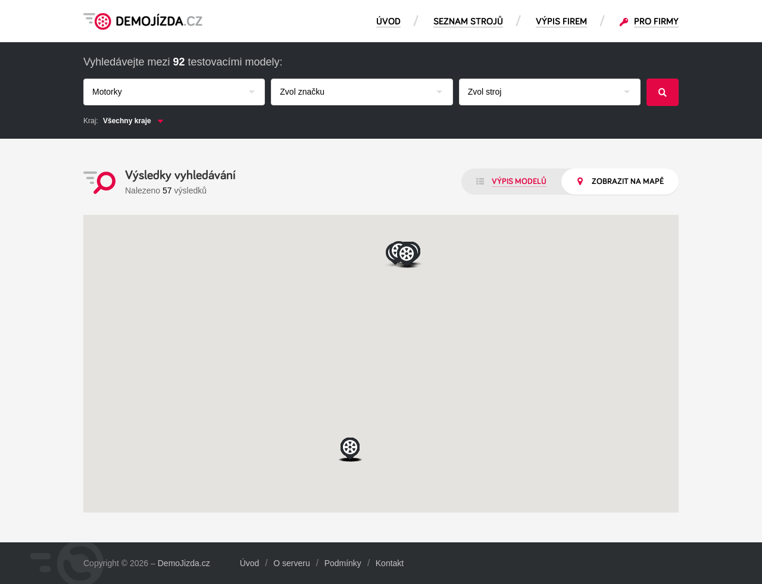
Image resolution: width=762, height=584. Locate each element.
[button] (351, 450)
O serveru (291, 563)
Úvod (250, 563)
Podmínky (342, 563)
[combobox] (174, 92)
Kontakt (390, 563)
